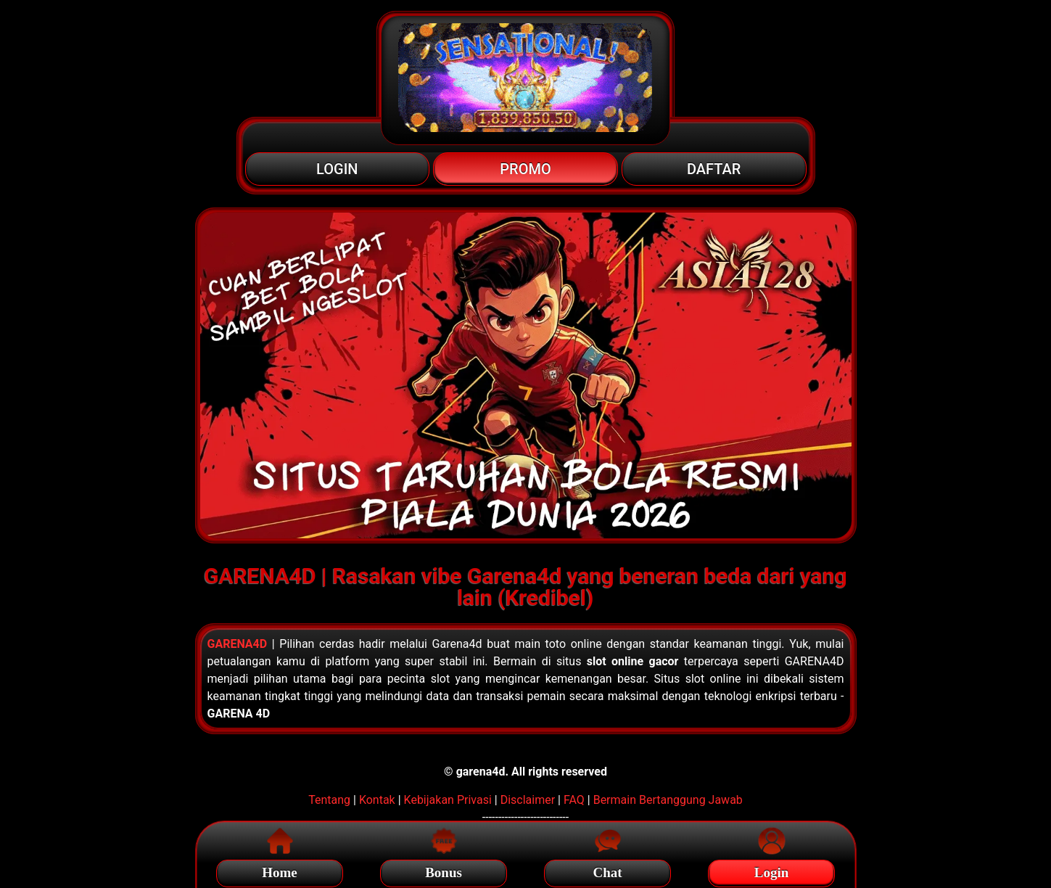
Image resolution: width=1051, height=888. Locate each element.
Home (279, 870)
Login (771, 870)
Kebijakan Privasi (448, 800)
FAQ (574, 800)
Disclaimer (527, 800)
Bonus (443, 870)
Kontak (377, 800)
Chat (607, 870)
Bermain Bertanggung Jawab (668, 800)
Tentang (329, 800)
